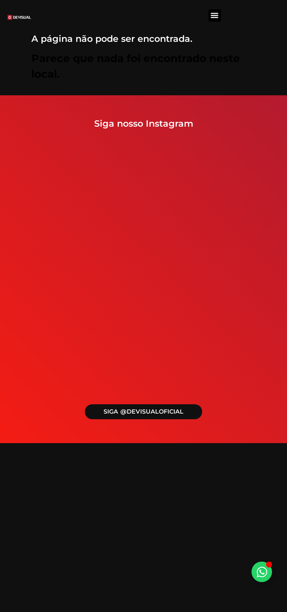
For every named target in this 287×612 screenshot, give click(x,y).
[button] (215, 15)
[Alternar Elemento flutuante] (261, 572)
